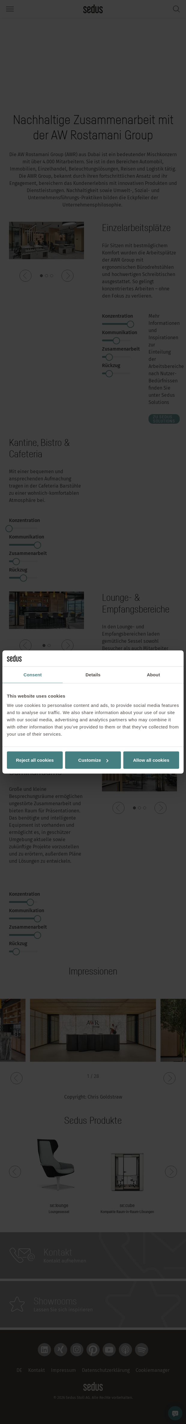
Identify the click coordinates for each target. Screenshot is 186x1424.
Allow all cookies (151, 760)
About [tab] (153, 674)
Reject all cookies (35, 760)
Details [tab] (93, 674)
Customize (93, 760)
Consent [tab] (32, 674)
